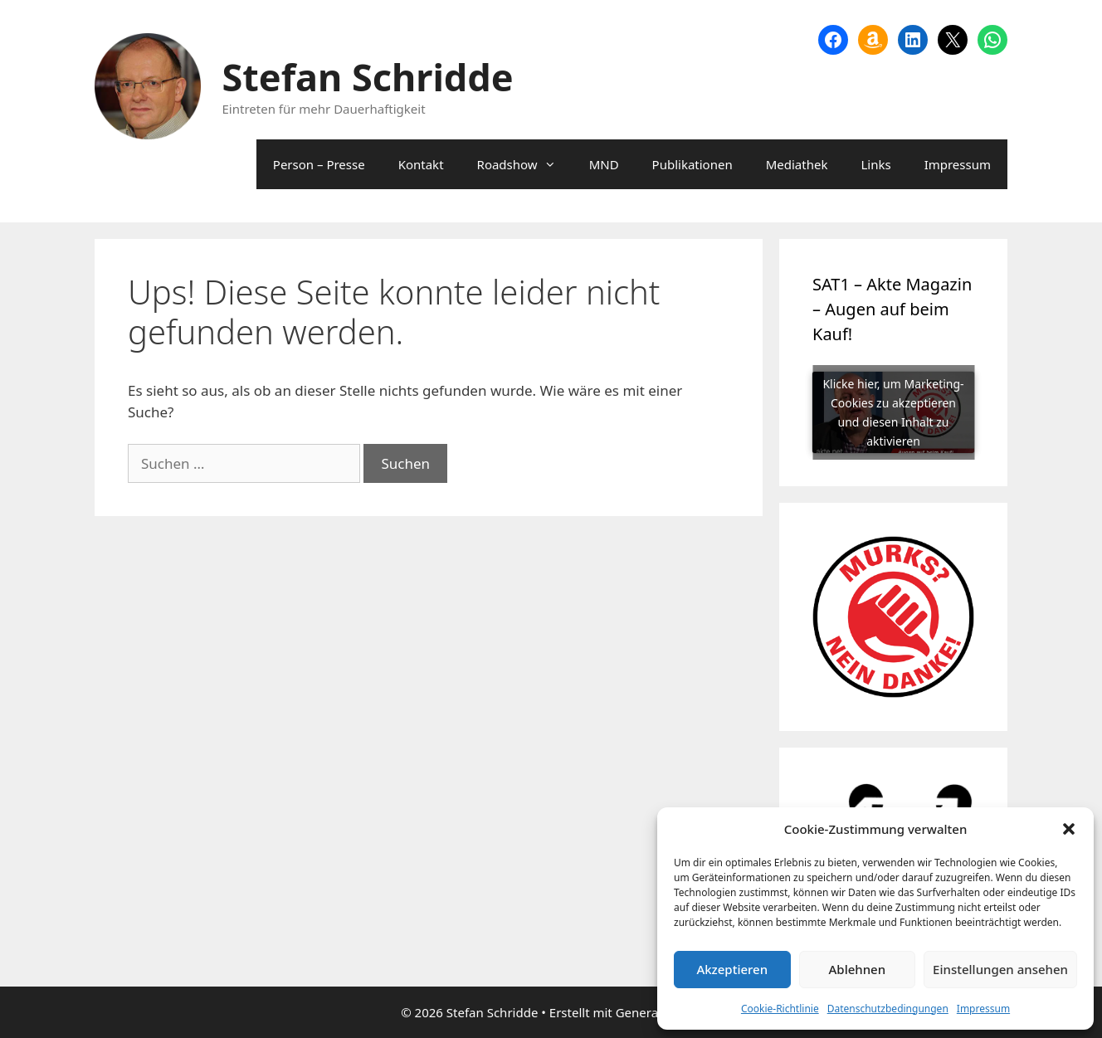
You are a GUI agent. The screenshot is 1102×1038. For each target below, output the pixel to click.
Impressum (983, 1008)
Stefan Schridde (368, 76)
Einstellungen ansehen (1000, 969)
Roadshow (525, 164)
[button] (1069, 829)
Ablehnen (857, 969)
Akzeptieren (732, 969)
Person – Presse (319, 164)
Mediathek (797, 164)
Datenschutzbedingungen (887, 1008)
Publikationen (692, 164)
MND (604, 164)
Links (875, 164)
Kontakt (421, 164)
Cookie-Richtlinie (780, 1008)
